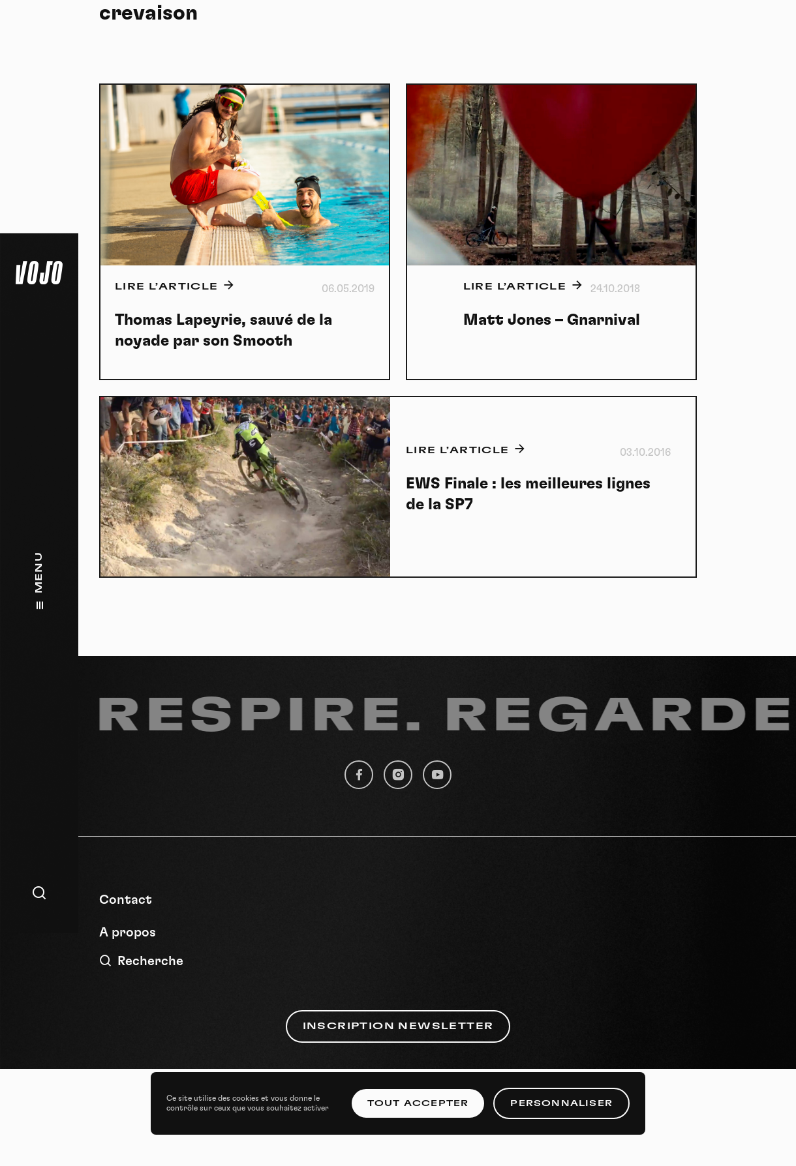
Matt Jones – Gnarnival (551, 320)
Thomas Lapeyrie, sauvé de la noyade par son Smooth (223, 330)
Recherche (141, 961)
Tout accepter (418, 1103)
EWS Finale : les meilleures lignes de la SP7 (528, 494)
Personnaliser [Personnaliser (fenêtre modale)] (561, 1103)
